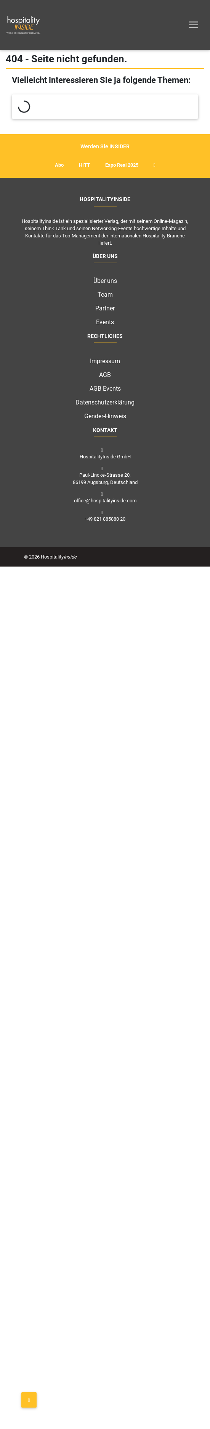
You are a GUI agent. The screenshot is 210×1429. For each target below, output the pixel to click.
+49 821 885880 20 (105, 519)
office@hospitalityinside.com (105, 500)
